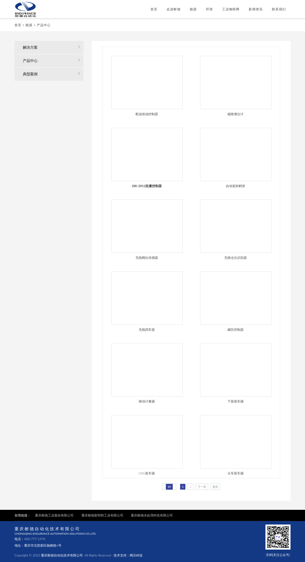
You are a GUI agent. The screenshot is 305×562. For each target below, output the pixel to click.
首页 (153, 9)
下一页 (202, 486)
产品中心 (44, 25)
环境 (209, 9)
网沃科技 (136, 555)
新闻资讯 (256, 9)
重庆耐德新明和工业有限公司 (102, 515)
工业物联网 (231, 9)
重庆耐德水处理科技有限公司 (152, 515)
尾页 (215, 486)
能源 (193, 9)
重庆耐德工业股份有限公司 (55, 515)
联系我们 (279, 9)
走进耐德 (174, 9)
